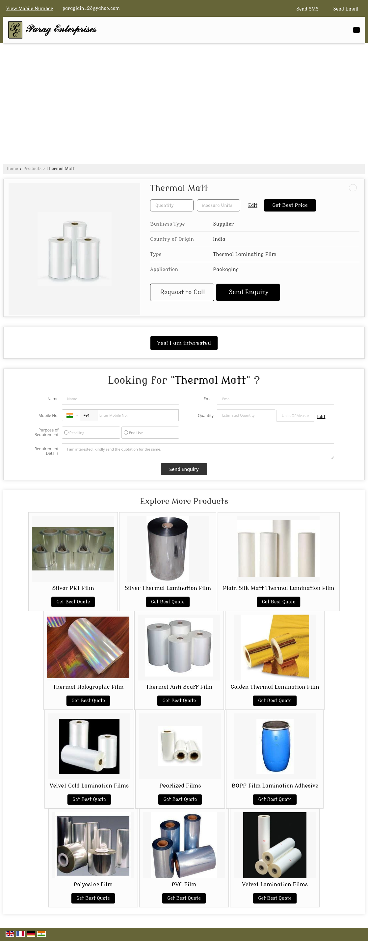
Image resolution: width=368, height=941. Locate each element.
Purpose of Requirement (47, 432)
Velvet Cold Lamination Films (89, 786)
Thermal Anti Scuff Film (179, 687)
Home (12, 168)
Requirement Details (47, 451)
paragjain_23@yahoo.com (91, 8)
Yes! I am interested (184, 343)
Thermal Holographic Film (88, 687)
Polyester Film (93, 884)
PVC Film (183, 884)
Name (53, 398)
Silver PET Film (73, 588)
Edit (252, 205)
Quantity (206, 415)
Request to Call (182, 292)
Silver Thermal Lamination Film (167, 588)
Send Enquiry (249, 292)
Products (32, 168)
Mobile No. (49, 415)
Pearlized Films (180, 786)
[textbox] (218, 205)
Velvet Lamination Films (275, 884)
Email (208, 398)
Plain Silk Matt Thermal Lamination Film (278, 588)
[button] (29, 8)
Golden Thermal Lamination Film (274, 687)
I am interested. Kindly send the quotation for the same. (198, 451)
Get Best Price (290, 205)
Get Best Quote (73, 601)
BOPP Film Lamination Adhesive (274, 786)
